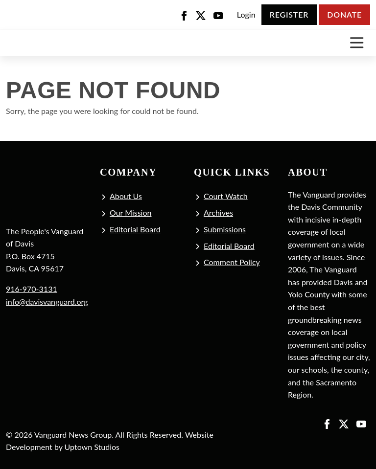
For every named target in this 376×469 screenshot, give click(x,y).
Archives (218, 212)
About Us (126, 196)
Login (246, 14)
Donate (344, 14)
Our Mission (130, 212)
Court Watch (226, 196)
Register (289, 14)
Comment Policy (232, 262)
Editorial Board (135, 229)
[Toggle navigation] (356, 42)
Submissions (225, 229)
